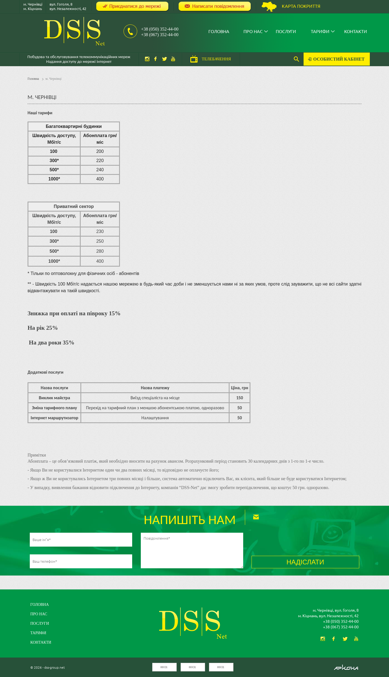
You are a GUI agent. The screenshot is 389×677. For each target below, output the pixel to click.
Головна (218, 31)
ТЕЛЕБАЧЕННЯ (216, 59)
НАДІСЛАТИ (305, 562)
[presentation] (294, 543)
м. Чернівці (53, 78)
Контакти (355, 31)
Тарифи (320, 31)
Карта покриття (301, 6)
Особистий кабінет (339, 59)
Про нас (253, 31)
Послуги (286, 31)
